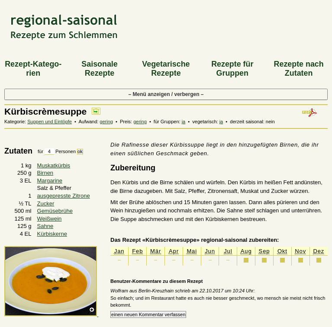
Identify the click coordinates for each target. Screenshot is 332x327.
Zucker (46, 203)
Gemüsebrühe (55, 211)
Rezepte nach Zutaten (299, 68)
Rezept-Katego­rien (33, 68)
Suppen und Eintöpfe (49, 121)
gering (106, 121)
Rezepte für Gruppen (232, 68)
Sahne (45, 226)
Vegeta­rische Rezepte (166, 68)
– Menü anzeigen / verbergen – (165, 94)
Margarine (50, 180)
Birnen (45, 173)
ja (184, 121)
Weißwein (49, 218)
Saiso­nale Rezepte (99, 68)
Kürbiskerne (52, 234)
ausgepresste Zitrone (63, 195)
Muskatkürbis (54, 165)
